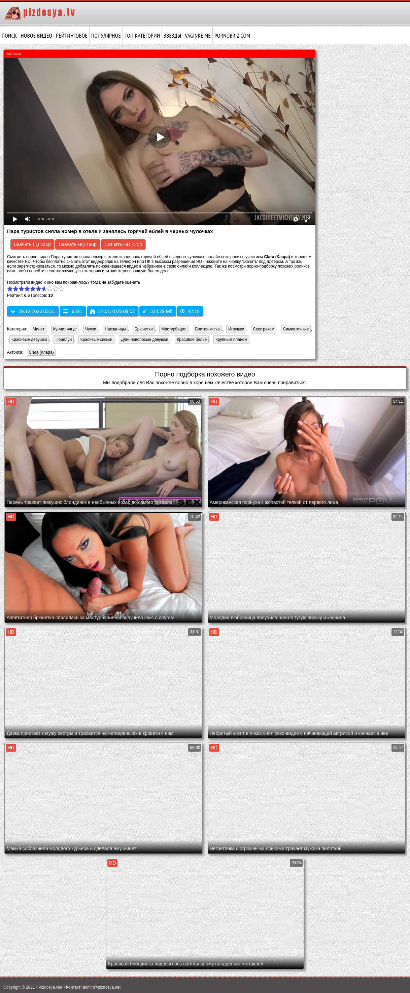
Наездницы (115, 329)
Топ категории (142, 35)
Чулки (90, 329)
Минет (38, 329)
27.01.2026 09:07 (112, 311)
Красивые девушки (29, 339)
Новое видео (37, 35)
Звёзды (172, 35)
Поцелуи (64, 339)
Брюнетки (144, 329)
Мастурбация (173, 329)
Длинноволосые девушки (144, 339)
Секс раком (263, 329)
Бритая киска (207, 329)
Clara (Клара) (40, 353)
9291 (72, 311)
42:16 (190, 311)
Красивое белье (192, 339)
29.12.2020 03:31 (32, 311)
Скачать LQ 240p (32, 244)
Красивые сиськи (96, 339)
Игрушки (236, 329)
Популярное (106, 35)
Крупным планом (231, 339)
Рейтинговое (72, 35)
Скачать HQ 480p (77, 244)
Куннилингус (65, 329)
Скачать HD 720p (123, 244)
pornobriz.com (232, 35)
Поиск (9, 35)
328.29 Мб (157, 311)
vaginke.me (198, 35)
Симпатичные (296, 329)
